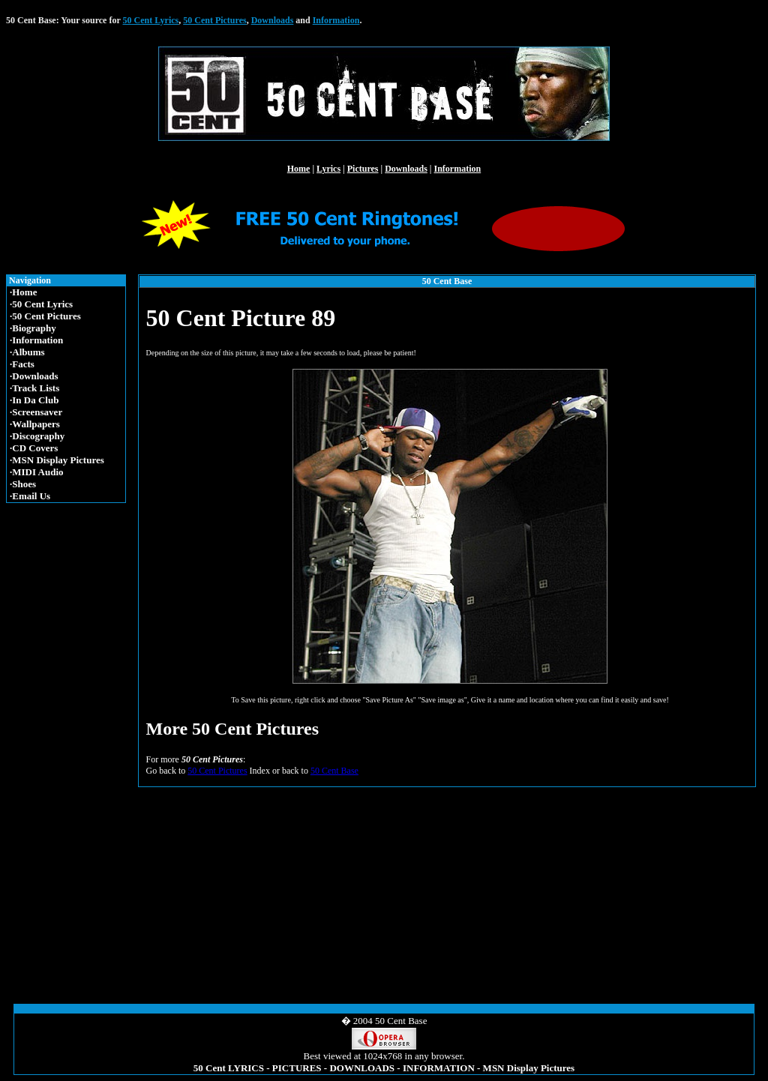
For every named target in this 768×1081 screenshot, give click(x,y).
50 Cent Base (334, 770)
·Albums (27, 352)
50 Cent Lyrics (151, 20)
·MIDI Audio (37, 472)
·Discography (37, 436)
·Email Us (30, 496)
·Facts (22, 364)
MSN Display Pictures (529, 1068)
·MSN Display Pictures (57, 460)
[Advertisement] (69, 740)
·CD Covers (34, 448)
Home (298, 168)
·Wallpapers (35, 424)
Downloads (272, 20)
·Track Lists (34, 388)
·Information (36, 340)
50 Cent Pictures (214, 20)
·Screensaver (36, 412)
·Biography (33, 328)
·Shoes (23, 484)
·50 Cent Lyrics (41, 304)
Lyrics (328, 168)
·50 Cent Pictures (45, 316)
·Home (23, 292)
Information (336, 20)
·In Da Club (34, 400)
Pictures (363, 168)
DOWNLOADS (361, 1068)
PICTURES (297, 1068)
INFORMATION (439, 1068)
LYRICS (246, 1068)
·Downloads (34, 376)
